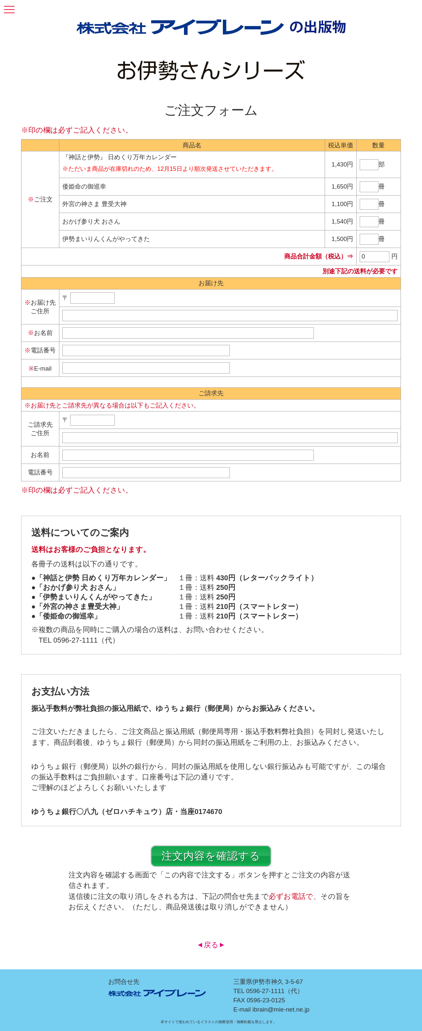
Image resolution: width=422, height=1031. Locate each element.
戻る (211, 945)
